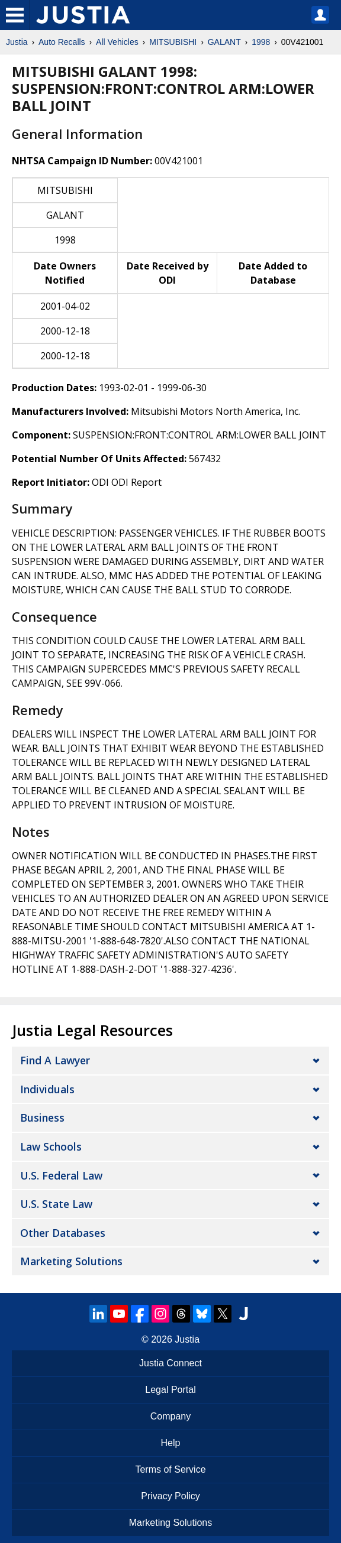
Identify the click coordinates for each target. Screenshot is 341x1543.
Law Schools (51, 1146)
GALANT (224, 42)
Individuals (47, 1089)
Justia (17, 42)
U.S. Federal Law (61, 1175)
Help (171, 1443)
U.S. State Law (56, 1204)
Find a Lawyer (55, 1060)
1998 (261, 42)
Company (170, 1416)
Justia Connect (170, 1363)
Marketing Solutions (71, 1261)
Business (42, 1117)
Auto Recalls (61, 42)
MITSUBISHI (173, 42)
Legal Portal (170, 1390)
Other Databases (62, 1233)
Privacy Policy (170, 1496)
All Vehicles (117, 42)
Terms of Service (170, 1469)
